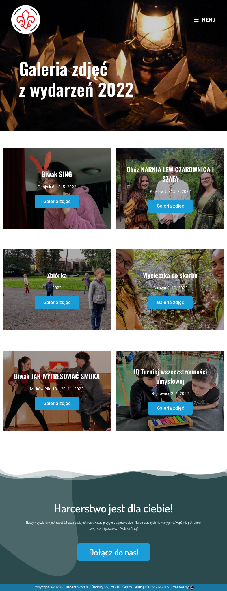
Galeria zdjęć (56, 201)
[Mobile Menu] (205, 19)
